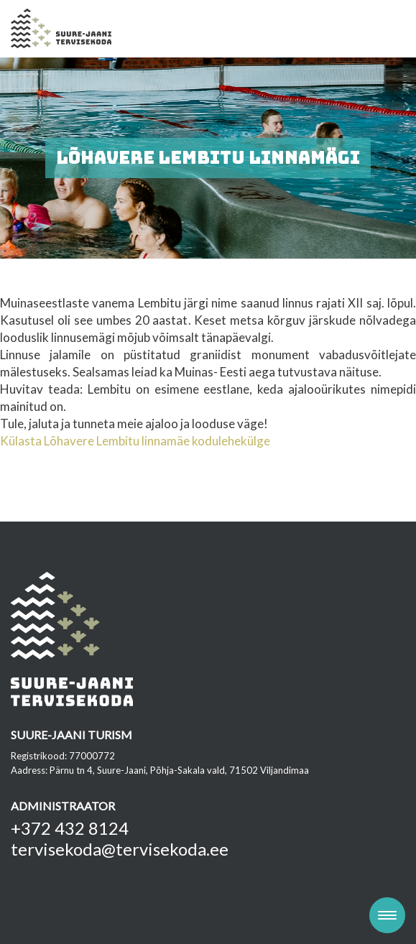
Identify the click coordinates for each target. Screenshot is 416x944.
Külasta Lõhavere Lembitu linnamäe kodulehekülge (135, 440)
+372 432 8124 (70, 828)
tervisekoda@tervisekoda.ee (119, 848)
